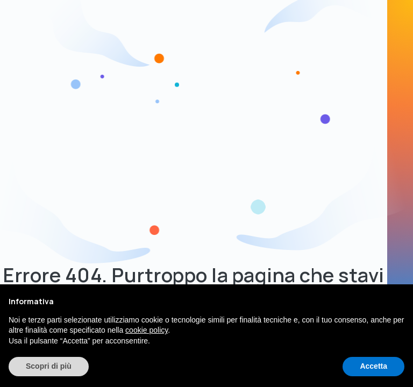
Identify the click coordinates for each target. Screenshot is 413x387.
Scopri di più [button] (49, 366)
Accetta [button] (373, 366)
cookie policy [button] (146, 330)
